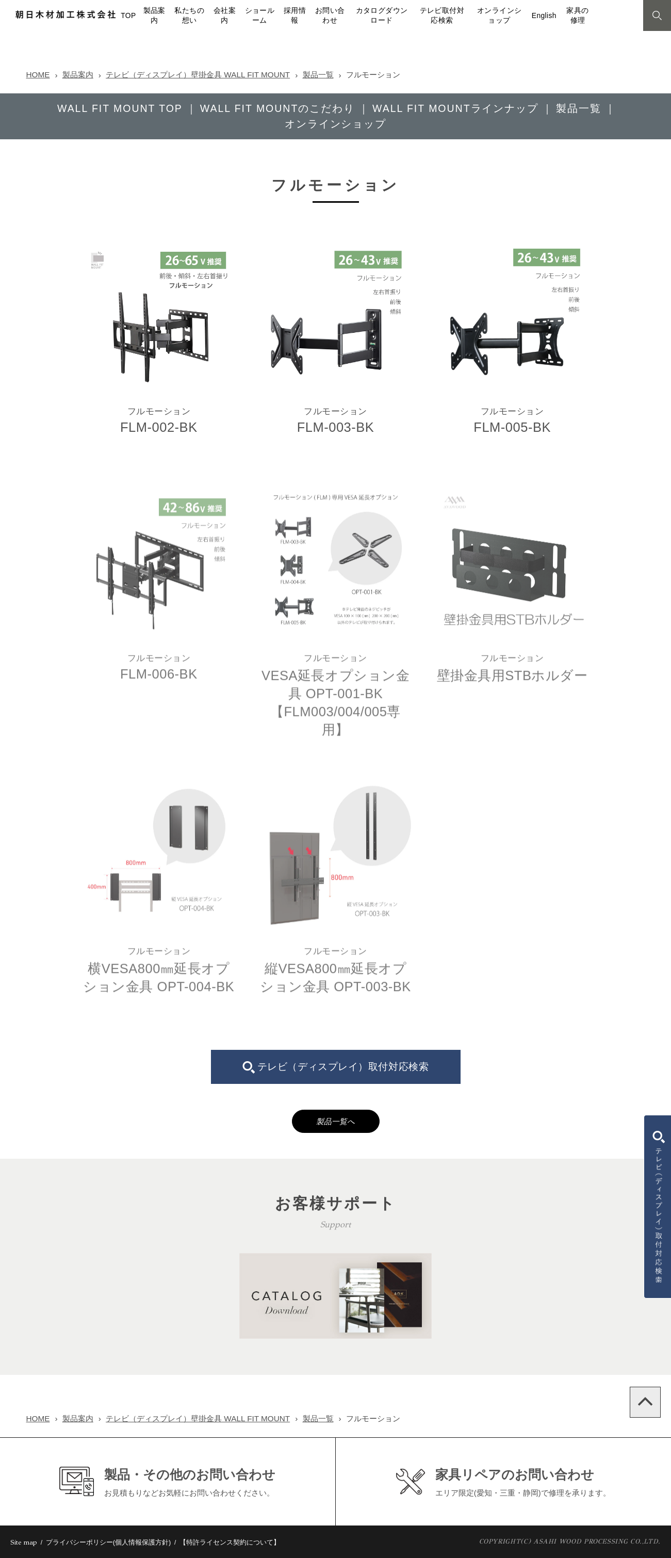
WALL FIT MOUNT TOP (120, 108)
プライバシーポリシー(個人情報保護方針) (108, 1542)
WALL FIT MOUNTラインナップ (455, 108)
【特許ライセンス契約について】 (229, 1542)
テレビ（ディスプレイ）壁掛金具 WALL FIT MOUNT (198, 74)
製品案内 (77, 74)
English (544, 16)
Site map (23, 1542)
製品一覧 (318, 74)
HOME (38, 74)
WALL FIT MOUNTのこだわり (277, 108)
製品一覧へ (335, 1121)
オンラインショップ (336, 123)
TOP (128, 16)
